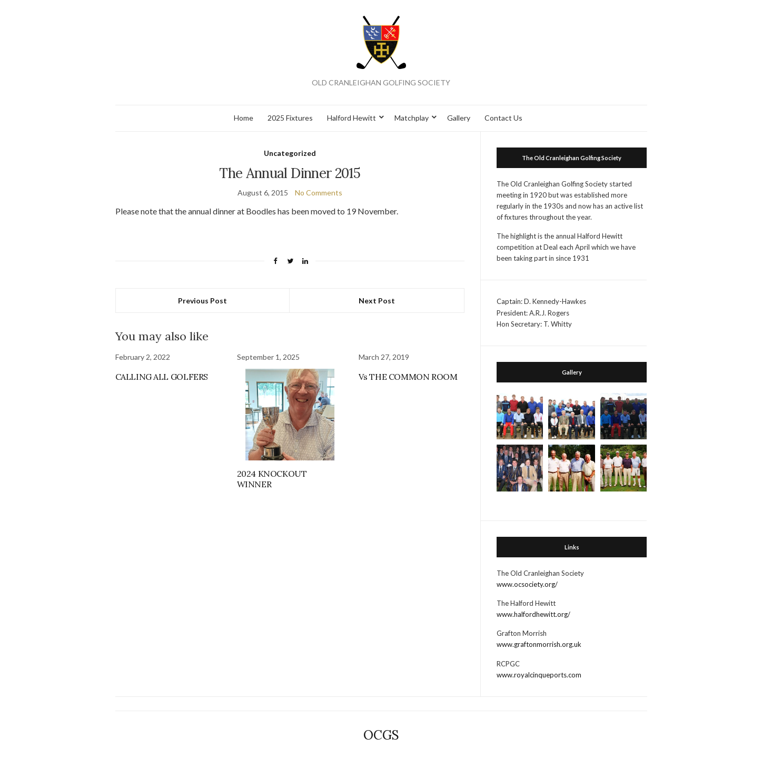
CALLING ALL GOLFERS (161, 376)
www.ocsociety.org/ (527, 584)
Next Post (377, 300)
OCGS (381, 735)
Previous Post (202, 300)
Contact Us (503, 117)
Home (243, 117)
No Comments (318, 192)
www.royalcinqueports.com (539, 675)
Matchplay (411, 117)
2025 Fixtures (290, 117)
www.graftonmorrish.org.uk (539, 644)
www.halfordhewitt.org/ (533, 614)
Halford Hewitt (351, 117)
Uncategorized (290, 153)
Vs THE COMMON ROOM (408, 376)
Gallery (458, 117)
